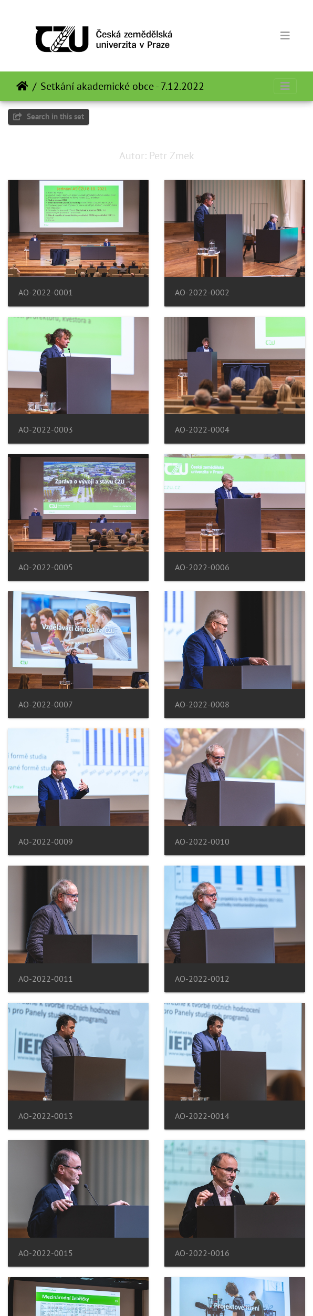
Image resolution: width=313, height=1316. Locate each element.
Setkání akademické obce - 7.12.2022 (122, 86)
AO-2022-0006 (202, 567)
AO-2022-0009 (45, 842)
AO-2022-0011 (45, 979)
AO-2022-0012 (202, 979)
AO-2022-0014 (202, 1116)
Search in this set (48, 116)
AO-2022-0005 (45, 567)
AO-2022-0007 (45, 705)
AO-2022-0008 (202, 705)
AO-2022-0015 (45, 1253)
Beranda (22, 86)
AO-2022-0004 (202, 430)
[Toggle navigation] (285, 36)
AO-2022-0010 (202, 842)
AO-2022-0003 (45, 430)
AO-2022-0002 (202, 292)
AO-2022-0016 (202, 1253)
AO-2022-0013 (45, 1116)
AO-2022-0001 (45, 292)
